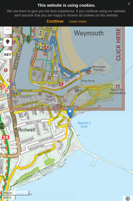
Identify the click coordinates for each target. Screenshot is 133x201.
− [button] (8, 30)
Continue (55, 21)
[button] (7, 42)
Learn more (77, 21)
